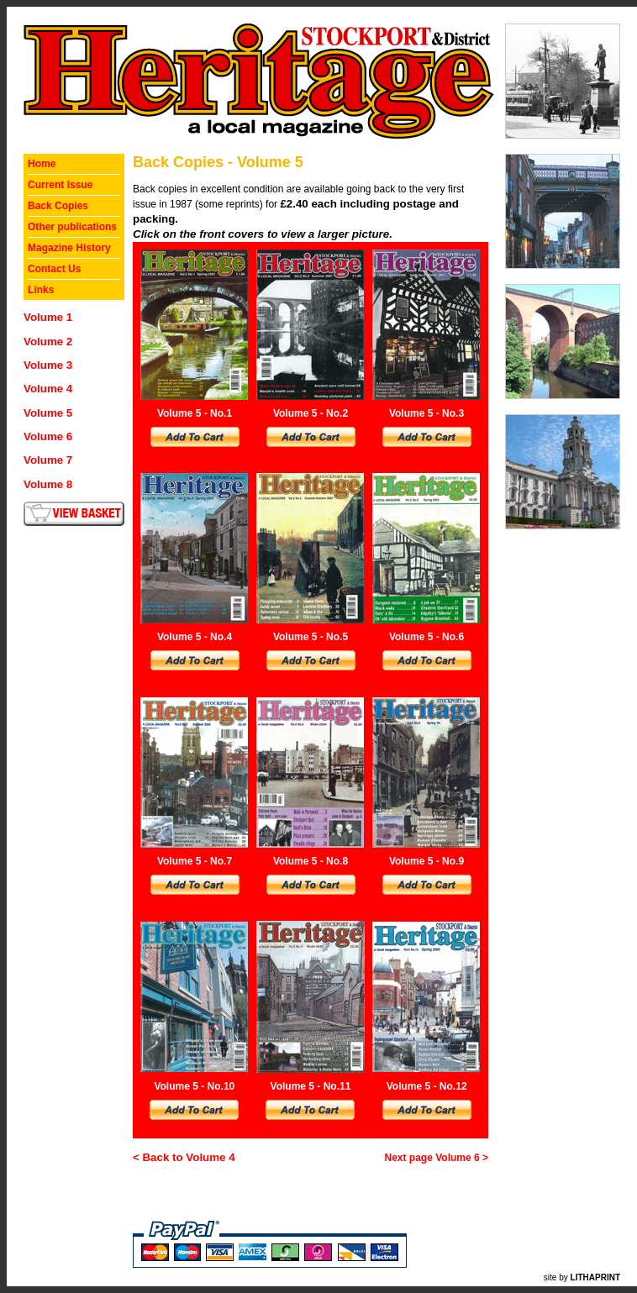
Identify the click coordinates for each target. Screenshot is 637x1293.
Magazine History (69, 248)
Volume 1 (48, 317)
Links (41, 290)
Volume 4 (48, 388)
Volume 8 (48, 484)
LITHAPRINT (595, 1277)
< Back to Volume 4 (184, 1157)
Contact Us (54, 269)
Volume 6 (48, 436)
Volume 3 (48, 365)
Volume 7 (48, 460)
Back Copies (58, 206)
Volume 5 (48, 413)
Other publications (72, 227)
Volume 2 (48, 341)
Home (41, 164)
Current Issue (60, 185)
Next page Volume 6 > (437, 1158)
